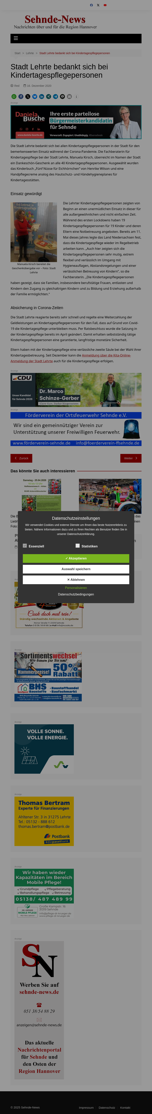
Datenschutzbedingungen (76, 594)
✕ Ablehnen (76, 579)
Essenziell (33, 545)
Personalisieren (76, 588)
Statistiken (87, 545)
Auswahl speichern (76, 569)
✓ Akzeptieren (76, 558)
